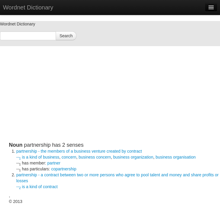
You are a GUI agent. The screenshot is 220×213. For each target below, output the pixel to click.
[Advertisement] (114, 100)
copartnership (63, 169)
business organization (133, 157)
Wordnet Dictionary (28, 7)
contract (50, 186)
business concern (95, 157)
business (51, 157)
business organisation (175, 157)
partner (53, 163)
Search (66, 35)
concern (69, 157)
